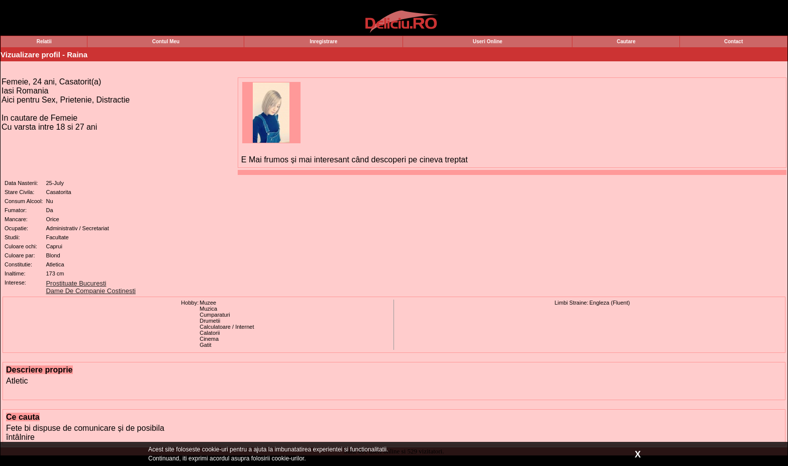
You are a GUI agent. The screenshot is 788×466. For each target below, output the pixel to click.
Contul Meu (165, 41)
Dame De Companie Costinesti (90, 291)
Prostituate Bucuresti (76, 283)
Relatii (44, 41)
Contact (733, 41)
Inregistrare (323, 41)
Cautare (626, 41)
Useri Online (488, 41)
